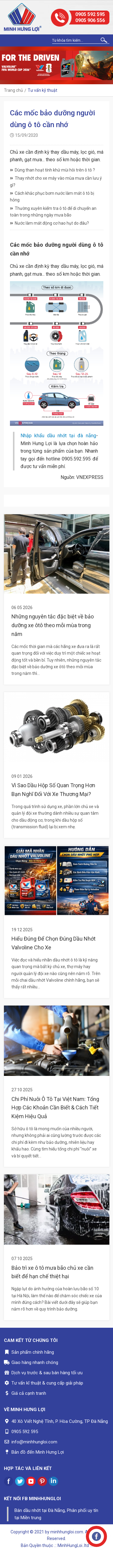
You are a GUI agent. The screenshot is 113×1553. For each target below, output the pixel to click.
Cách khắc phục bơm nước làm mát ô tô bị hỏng (52, 196)
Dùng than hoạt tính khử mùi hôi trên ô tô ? (52, 170)
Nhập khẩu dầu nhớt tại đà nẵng (58, 435)
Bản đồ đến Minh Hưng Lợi (37, 1452)
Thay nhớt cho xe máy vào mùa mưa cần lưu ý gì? (56, 181)
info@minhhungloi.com (34, 1442)
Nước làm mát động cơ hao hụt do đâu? (49, 223)
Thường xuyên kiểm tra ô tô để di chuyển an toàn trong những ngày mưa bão (53, 211)
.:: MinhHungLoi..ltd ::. (73, 1545)
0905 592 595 (90, 14)
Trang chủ (13, 90)
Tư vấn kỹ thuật (42, 90)
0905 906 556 (90, 20)
